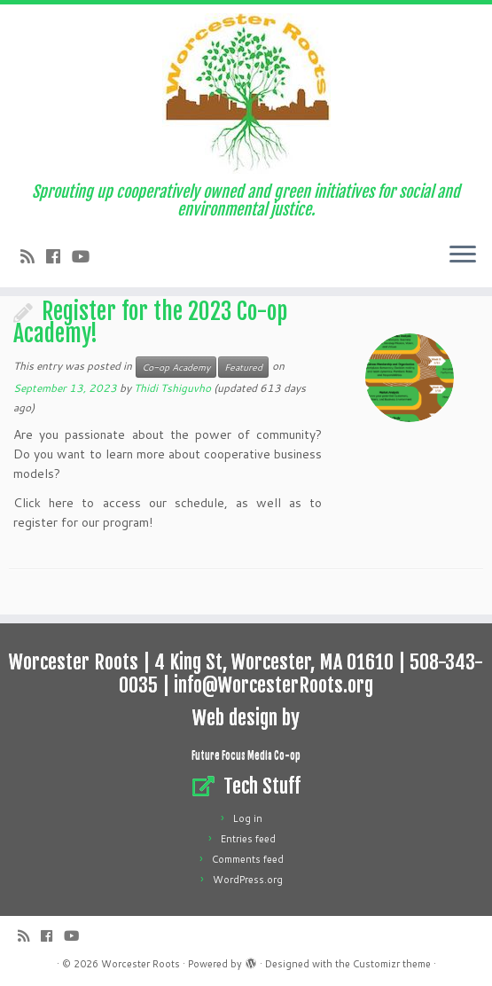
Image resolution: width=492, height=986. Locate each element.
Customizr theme (392, 964)
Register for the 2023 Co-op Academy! (150, 322)
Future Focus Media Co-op (246, 755)
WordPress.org (248, 880)
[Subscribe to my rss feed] (33, 256)
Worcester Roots (140, 964)
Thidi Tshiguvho (172, 387)
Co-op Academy (176, 367)
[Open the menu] (462, 255)
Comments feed (248, 859)
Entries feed (248, 839)
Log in (247, 818)
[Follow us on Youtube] (86, 256)
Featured (243, 367)
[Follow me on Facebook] (59, 256)
